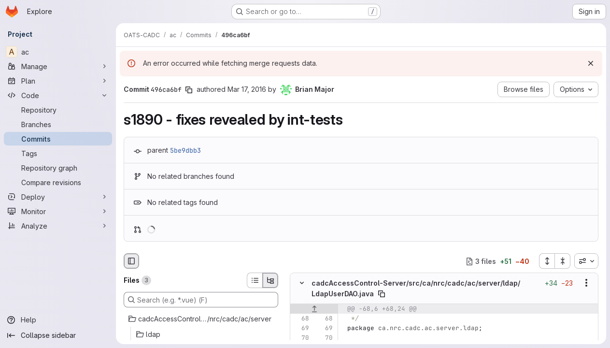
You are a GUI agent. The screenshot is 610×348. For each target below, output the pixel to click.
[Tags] (58, 153)
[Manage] (58, 66)
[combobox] (586, 261)
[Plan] (58, 80)
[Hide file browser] (131, 261)
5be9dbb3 (185, 150)
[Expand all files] (546, 261)
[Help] (58, 320)
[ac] (58, 51)
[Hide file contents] (302, 283)
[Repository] (58, 109)
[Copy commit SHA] (189, 90)
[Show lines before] (314, 309)
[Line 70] (301, 338)
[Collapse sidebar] (58, 335)
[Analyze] (58, 225)
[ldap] (201, 334)
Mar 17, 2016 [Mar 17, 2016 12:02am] (246, 89)
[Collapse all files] (562, 261)
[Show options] (586, 283)
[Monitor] (58, 211)
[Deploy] (58, 196)
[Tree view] (270, 280)
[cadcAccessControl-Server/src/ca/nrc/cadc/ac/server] (201, 319)
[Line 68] (301, 318)
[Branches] (58, 124)
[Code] (58, 95)
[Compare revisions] (58, 182)
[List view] (254, 280)
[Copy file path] (381, 294)
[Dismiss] (590, 63)
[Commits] (58, 138)
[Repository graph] (58, 167)
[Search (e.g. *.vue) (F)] (201, 299)
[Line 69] (301, 328)
